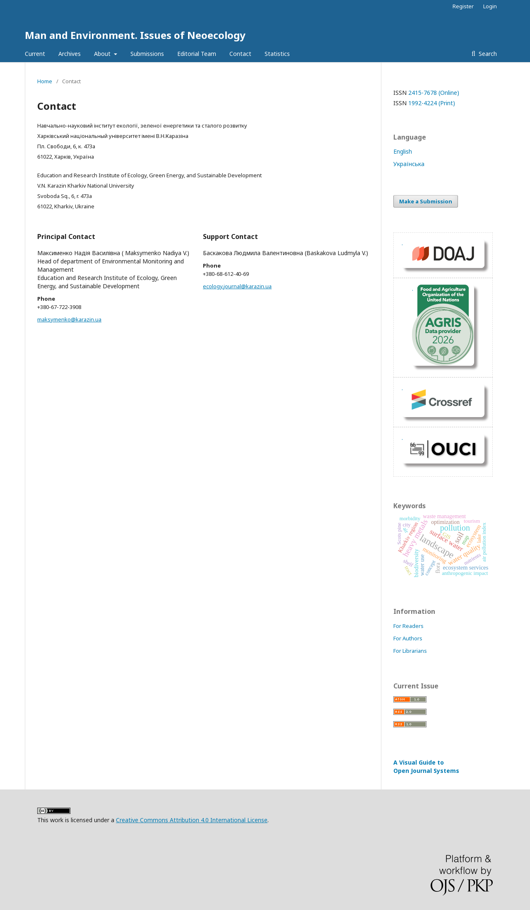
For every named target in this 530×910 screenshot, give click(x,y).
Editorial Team (196, 54)
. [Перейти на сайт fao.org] (412, 288)
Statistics (277, 54)
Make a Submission (425, 201)
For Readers (408, 626)
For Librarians (410, 650)
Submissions (147, 54)
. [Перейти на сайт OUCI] (402, 438)
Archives (69, 54)
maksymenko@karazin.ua (69, 319)
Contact (240, 54)
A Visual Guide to (426, 766)
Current (35, 54)
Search (487, 54)
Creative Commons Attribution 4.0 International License (191, 820)
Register (463, 6)
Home (44, 81)
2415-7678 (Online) (433, 93)
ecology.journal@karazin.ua (237, 286)
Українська (408, 164)
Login (490, 6)
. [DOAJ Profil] (402, 243)
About (103, 54)
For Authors (407, 638)
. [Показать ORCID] (402, 388)
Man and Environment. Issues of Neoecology (135, 35)
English (402, 151)
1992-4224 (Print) (431, 103)
